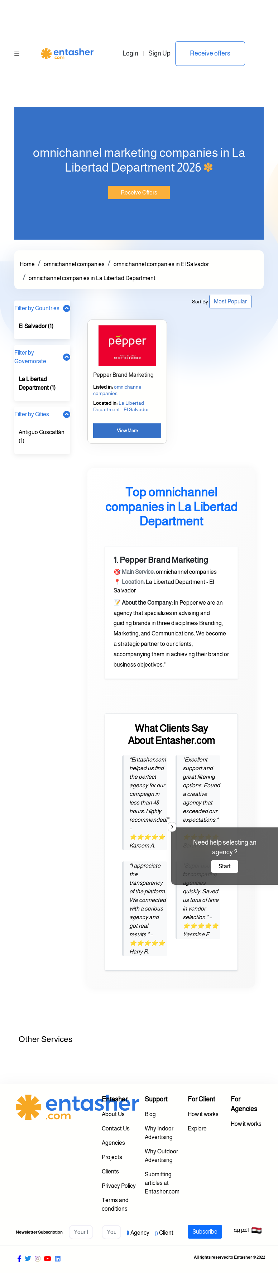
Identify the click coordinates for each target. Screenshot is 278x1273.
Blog (150, 1114)
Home (27, 264)
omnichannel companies (74, 264)
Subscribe (204, 1232)
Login (130, 53)
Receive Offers (139, 192)
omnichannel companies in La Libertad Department (92, 278)
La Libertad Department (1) (37, 383)
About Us (113, 1114)
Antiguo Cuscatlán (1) (41, 436)
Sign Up (159, 53)
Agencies (113, 1143)
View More (127, 430)
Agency (139, 1233)
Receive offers (210, 53)
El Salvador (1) (36, 326)
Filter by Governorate (30, 357)
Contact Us (116, 1128)
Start (225, 866)
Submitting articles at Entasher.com (162, 1183)
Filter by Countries (36, 308)
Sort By (200, 301)
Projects (112, 1157)
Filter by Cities (31, 414)
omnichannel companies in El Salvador (161, 264)
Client (166, 1233)
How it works (203, 1114)
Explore (197, 1128)
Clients (110, 1171)
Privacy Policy (119, 1186)
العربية (248, 1230)
